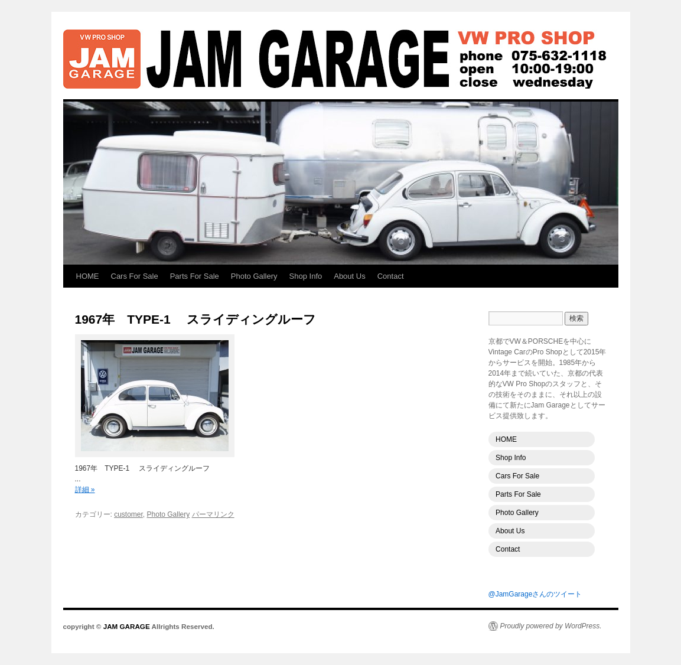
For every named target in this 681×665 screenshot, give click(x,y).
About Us (349, 276)
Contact (390, 276)
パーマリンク (213, 514)
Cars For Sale (134, 276)
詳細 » (85, 489)
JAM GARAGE (340, 59)
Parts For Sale (194, 276)
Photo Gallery (254, 276)
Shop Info (305, 276)
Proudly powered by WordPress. (551, 626)
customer (128, 514)
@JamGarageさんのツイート (535, 594)
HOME (87, 276)
